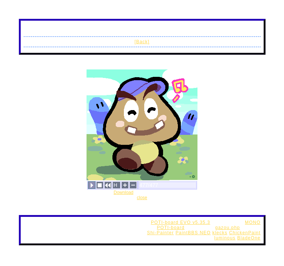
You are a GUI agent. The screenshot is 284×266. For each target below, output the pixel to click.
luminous (225, 238)
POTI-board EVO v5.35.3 (180, 222)
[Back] (142, 41)
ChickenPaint (244, 232)
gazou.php (227, 227)
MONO (252, 222)
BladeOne (249, 238)
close (142, 197)
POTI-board (171, 227)
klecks (219, 232)
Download (123, 192)
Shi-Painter (160, 232)
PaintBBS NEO (193, 232)
